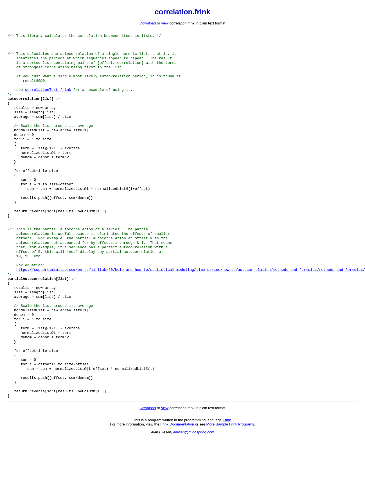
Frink (227, 466)
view (164, 23)
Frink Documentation (177, 470)
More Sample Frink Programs (230, 470)
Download (148, 23)
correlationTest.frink (48, 97)
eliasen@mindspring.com (193, 478)
